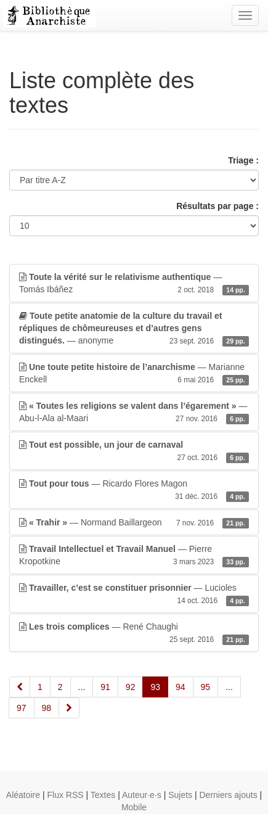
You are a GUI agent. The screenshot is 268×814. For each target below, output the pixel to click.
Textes (103, 795)
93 (155, 687)
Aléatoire (23, 795)
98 (47, 708)
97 (21, 708)
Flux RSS (65, 795)
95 (206, 687)
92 (131, 687)
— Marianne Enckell (134, 373)
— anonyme (134, 329)
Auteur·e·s (141, 795)
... (82, 687)
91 (105, 687)
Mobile (134, 807)
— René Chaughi (134, 633)
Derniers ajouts (229, 795)
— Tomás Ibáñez (134, 283)
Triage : (243, 160)
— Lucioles (134, 594)
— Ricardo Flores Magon (134, 490)
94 (180, 687)
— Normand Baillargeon (134, 522)
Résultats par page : (217, 206)
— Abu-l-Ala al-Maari (134, 412)
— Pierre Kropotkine (134, 555)
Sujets (180, 795)
